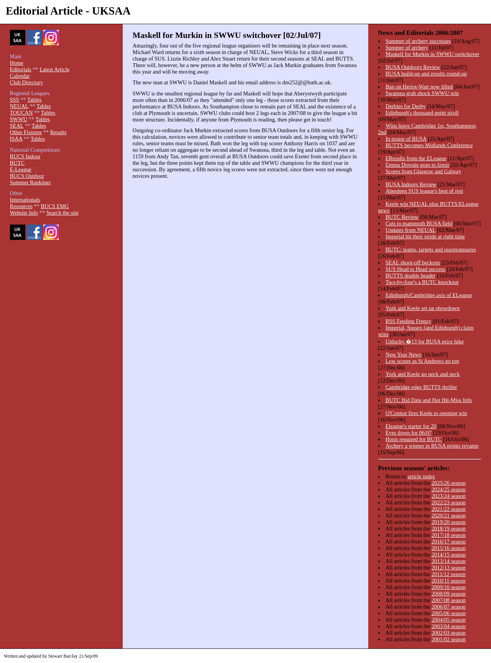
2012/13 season (449, 568)
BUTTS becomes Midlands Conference (429, 145)
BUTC (17, 163)
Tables (34, 100)
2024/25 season (449, 489)
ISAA (16, 139)
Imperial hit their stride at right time (425, 236)
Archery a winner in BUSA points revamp (432, 446)
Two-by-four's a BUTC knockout (422, 282)
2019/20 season (449, 522)
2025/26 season (449, 483)
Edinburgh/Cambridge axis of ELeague (429, 295)
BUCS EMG (55, 206)
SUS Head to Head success (415, 269)
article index (421, 476)
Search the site (62, 213)
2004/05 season (449, 620)
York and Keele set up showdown (423, 308)
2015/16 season (449, 548)
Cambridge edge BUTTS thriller (421, 387)
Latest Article (54, 69)
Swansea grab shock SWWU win (422, 93)
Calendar (20, 76)
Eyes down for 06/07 (409, 433)
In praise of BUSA (406, 139)
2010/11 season (449, 581)
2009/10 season (449, 587)
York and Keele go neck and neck (423, 374)
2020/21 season (449, 515)
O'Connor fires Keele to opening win (426, 413)
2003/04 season (449, 626)
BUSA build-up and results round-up (426, 74)
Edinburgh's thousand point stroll (422, 113)
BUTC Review (402, 217)
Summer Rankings (30, 182)
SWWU (19, 119)
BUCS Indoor (25, 156)
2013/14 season (449, 561)
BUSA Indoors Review (411, 184)
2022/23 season (449, 502)
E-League (20, 169)
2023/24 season (449, 496)
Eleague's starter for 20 (411, 426)
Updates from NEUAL (411, 230)
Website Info (24, 213)
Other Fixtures (26, 132)
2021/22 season (449, 509)
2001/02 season (449, 639)
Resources (21, 206)
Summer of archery (407, 47)
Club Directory (26, 82)
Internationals (25, 200)
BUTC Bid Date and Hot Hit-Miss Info (429, 400)
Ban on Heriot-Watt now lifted (419, 87)
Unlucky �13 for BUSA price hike (425, 341)
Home (16, 63)
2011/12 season (449, 574)
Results (58, 132)
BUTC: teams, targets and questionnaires (431, 249)
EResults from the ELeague (416, 158)
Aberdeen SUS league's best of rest (424, 191)
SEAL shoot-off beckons (413, 262)
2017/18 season (449, 535)
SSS (14, 100)
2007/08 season (449, 600)
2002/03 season (449, 633)
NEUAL (19, 106)
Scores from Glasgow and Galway (423, 171)
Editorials (20, 69)
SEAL (16, 126)
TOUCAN (21, 113)
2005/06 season (449, 613)
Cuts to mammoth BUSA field (419, 223)
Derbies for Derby (406, 106)
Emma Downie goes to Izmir (417, 165)
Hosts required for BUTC (414, 439)
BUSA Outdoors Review (413, 67)
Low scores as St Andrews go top (422, 361)
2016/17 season (449, 541)
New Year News (403, 354)
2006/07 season (449, 607)
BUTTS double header (410, 275)
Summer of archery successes (418, 41)
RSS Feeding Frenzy (408, 321)
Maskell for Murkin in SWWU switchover (432, 54)
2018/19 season (449, 528)
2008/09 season (449, 594)
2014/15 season (449, 554)
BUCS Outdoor (27, 176)
